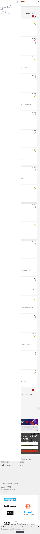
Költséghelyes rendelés (5, 461)
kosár (30, 5)
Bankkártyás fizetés (5, 462)
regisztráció (24, 5)
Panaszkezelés (23, 465)
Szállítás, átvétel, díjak (5, 459)
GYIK (21, 464)
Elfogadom (20, 532)
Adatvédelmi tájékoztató (25, 459)
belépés (17, 5)
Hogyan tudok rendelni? (6, 465)
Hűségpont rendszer (5, 464)
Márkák (22, 462)
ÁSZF (21, 458)
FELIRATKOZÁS (20, 451)
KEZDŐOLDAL (3, 7)
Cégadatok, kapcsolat (5, 458)
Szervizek (22, 461)
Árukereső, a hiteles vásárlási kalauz (28, 514)
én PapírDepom (11, 5)
